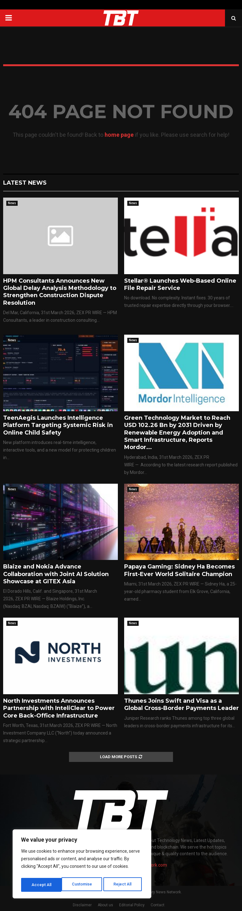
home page (119, 134)
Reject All (83, 884)
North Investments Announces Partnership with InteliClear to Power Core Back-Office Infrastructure (59, 708)
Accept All (123, 884)
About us (105, 905)
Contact (157, 905)
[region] (82, 865)
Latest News (25, 182)
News (12, 203)
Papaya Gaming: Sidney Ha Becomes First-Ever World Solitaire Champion (179, 570)
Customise (41, 884)
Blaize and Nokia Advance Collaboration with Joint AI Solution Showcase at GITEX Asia (56, 574)
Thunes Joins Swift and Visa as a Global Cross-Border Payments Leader (181, 704)
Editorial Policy (132, 905)
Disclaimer (82, 905)
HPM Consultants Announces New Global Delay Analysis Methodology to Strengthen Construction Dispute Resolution (59, 291)
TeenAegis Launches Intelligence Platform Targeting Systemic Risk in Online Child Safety (58, 425)
